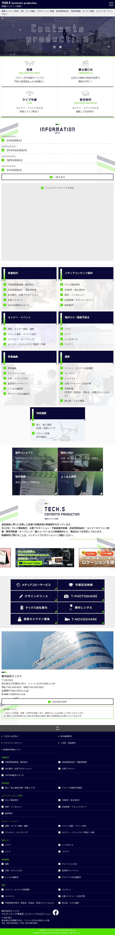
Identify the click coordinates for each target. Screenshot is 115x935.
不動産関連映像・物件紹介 (21, 284)
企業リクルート (15, 300)
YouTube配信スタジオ (19, 305)
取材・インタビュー (74, 295)
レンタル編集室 (15, 388)
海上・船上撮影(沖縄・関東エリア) (20, 788)
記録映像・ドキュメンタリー (78, 300)
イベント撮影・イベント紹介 (22, 334)
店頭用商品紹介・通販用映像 (22, 289)
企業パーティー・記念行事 (77, 383)
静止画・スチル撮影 (74, 400)
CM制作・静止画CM (74, 289)
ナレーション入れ (16, 373)
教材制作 (68, 305)
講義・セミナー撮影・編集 (21, 329)
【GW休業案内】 (14, 140)
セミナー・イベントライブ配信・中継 (26, 344)
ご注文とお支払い (11, 736)
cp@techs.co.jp (17, 694)
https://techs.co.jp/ (20, 690)
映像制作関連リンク (12, 749)
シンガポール (71, 339)
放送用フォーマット (18, 383)
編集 (7, 864)
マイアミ (68, 344)
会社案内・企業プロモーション (23, 295)
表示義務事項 (66, 736)
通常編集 (12, 368)
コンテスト (70, 378)
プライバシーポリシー (12, 743)
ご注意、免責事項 (68, 743)
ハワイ (67, 329)
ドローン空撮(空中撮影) (72, 788)
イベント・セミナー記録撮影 (78, 368)
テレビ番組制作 (72, 284)
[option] (57, 36)
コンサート (70, 373)
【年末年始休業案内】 (17, 150)
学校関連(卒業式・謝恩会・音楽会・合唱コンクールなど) (87, 392)
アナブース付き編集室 (19, 394)
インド (67, 334)
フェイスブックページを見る (59, 188)
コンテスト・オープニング (21, 339)
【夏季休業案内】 (14, 160)
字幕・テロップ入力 (18, 378)
